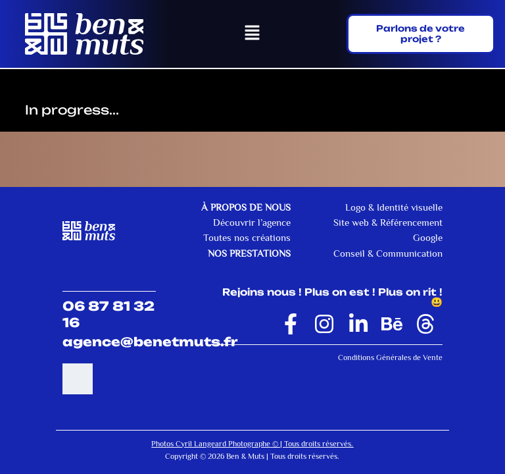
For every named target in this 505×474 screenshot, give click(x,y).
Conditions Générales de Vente (390, 357)
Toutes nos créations (247, 238)
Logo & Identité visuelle (394, 207)
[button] (252, 34)
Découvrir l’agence (252, 222)
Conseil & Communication (388, 253)
